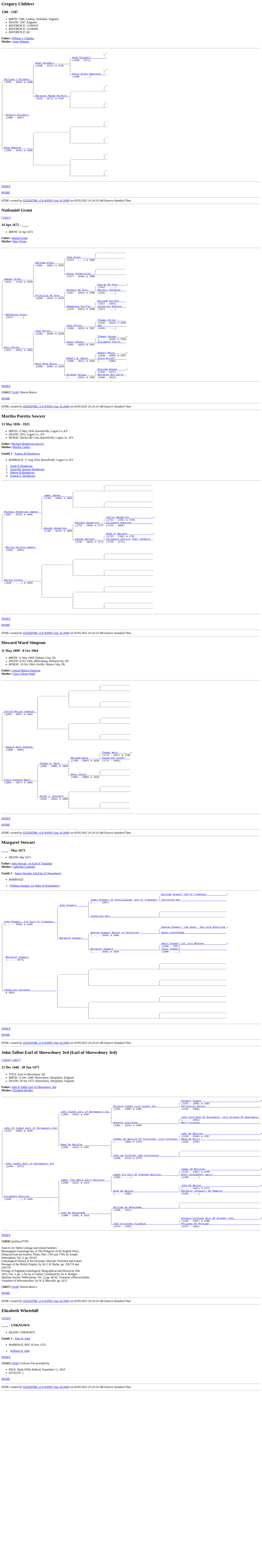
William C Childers (23, 38)
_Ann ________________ (111, 366)
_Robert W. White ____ (80, 405)
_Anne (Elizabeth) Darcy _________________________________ (220, 1318)
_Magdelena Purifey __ (80, 343)
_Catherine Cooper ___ (115, 850)
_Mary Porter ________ (18, 392)
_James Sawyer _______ (57, 549)
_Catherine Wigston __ (111, 343)
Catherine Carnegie (24, 969)
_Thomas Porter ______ (111, 359)
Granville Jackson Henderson (27, 520)
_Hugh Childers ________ (87, 59)
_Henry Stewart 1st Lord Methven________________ (193, 1056)
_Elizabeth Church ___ (111, 386)
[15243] (6, 1472)
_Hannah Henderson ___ (57, 588)
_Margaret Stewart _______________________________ (124, 1063)
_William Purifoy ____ (111, 336)
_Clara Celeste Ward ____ (20, 876)
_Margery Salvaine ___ (111, 323)
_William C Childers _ (18, 85)
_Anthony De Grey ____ (80, 323)
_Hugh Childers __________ (51, 65)
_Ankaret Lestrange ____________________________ (145, 1255)
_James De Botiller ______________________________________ (220, 1311)
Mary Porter (20, 267)
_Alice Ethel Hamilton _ (87, 78)
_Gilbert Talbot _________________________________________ (220, 1229)
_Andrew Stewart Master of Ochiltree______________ (124, 1043)
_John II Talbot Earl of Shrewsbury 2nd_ (30, 1262)
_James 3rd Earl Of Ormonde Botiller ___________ (145, 1318)
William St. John (20, 1504)
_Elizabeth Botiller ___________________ (30, 1344)
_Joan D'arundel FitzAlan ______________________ (145, 1377)
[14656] (6, 1188)
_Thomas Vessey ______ (111, 379)
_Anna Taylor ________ (84, 869)
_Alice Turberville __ (80, 304)
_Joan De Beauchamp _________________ (85, 1364)
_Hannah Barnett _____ (88, 601)
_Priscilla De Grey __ (49, 330)
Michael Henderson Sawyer (28, 495)
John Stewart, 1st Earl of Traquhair (32, 966)
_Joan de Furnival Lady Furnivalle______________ (145, 1295)
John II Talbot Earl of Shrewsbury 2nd (34, 1215)
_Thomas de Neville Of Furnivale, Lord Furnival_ (145, 1275)
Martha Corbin (21, 498)
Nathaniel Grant (17, 353)
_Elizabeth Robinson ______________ (129, 582)
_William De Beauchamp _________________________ (145, 1357)
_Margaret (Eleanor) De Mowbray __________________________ (220, 1337)
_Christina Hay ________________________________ (193, 1004)
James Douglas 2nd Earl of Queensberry (38, 976)
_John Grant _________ (80, 284)
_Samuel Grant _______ (18, 310)
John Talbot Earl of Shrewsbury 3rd (30, 1305)
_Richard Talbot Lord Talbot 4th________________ (145, 1236)
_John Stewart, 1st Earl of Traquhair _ (30, 1030)
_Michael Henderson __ (88, 582)
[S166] (15, 443)
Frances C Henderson (22, 527)
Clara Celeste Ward (24, 750)
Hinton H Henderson (22, 523)
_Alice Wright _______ (111, 405)
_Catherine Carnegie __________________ (30, 1112)
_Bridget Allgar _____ (80, 425)
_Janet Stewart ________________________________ (193, 1063)
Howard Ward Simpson (20, 837)
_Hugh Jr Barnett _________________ (129, 595)
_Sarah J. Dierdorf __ (53, 896)
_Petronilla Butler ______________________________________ (220, 1236)
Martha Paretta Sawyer (21, 611)
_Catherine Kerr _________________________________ (124, 1023)
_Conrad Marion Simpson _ (20, 794)
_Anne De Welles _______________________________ (145, 1337)
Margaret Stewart (18, 1072)
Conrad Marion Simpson (26, 747)
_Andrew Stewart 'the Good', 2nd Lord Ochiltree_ (193, 1036)
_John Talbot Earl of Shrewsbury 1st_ (85, 1242)
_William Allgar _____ (111, 418)
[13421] (6, 243)
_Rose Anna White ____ (49, 412)
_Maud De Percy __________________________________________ (220, 1275)
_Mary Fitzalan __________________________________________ (220, 1255)
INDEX (6, 212)
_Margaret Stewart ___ (73, 1049)
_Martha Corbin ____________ (22, 651)
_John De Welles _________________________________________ (220, 1331)
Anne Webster (21, 41)
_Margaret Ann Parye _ (111, 425)
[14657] (16, 1188)
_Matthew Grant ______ (49, 291)
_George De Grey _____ (111, 317)
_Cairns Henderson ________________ (129, 575)
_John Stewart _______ (73, 1010)
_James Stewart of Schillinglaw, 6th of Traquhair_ (124, 1004)
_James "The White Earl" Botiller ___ (85, 1324)
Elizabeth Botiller (23, 1218)
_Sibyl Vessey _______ (80, 386)
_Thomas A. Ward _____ (53, 856)
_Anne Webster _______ (18, 167)
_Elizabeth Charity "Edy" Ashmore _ (129, 601)
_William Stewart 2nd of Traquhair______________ (193, 997)
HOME (5, 218)
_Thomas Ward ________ (115, 843)
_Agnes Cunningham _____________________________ (193, 1043)
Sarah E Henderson (21, 517)
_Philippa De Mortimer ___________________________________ (220, 1377)
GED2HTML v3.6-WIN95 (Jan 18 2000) (46, 226)
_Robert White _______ (111, 399)
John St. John (22, 1492)
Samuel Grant (20, 263)
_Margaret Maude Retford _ (51, 105)
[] (6, 443)
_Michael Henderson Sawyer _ (22, 569)
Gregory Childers (18, 127)
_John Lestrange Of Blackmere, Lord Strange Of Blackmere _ (220, 1249)
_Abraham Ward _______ (84, 850)
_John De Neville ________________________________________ (220, 1269)
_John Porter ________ (80, 366)
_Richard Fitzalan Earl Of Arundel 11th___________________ (220, 1370)
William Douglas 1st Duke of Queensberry (35, 988)
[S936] (15, 1517)
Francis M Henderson (27, 505)
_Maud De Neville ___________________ (85, 1282)
